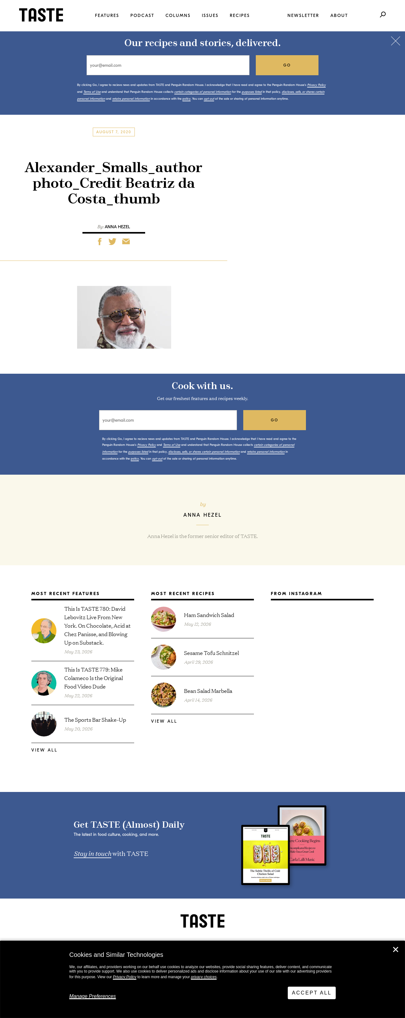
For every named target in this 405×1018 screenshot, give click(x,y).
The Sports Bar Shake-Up (95, 719)
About (339, 15)
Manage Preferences (92, 996)
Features (107, 15)
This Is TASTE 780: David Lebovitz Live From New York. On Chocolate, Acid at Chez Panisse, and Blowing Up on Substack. (97, 625)
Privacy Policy (124, 977)
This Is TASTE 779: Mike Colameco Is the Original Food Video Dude (93, 677)
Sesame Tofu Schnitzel (211, 653)
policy (186, 99)
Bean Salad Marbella (208, 690)
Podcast (142, 15)
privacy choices (204, 977)
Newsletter (303, 15)
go (287, 65)
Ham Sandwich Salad (209, 615)
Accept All (312, 992)
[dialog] (202, 979)
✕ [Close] (395, 950)
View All (44, 750)
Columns (178, 15)
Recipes (240, 15)
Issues (210, 15)
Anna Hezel (117, 226)
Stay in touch (92, 853)
